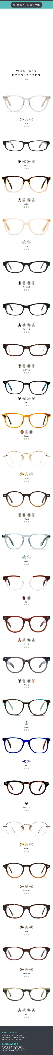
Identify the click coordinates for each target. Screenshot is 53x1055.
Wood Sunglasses (12, 1000)
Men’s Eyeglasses (12, 985)
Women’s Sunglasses (14, 998)
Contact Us (8, 1017)
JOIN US (27, 1039)
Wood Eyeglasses (12, 989)
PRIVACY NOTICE (10, 1009)
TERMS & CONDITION (12, 1007)
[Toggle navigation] (3, 5)
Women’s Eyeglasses (14, 987)
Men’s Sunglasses (12, 996)
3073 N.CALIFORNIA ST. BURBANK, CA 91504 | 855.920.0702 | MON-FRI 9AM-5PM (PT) (25, 1020)
